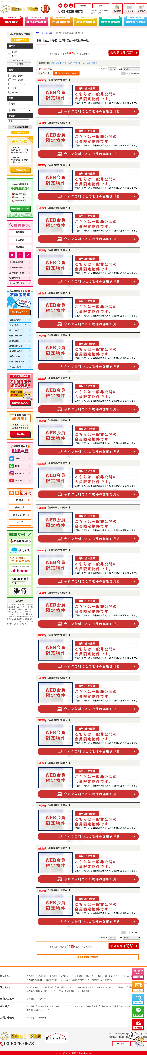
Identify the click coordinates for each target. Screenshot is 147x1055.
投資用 (94, 63)
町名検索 (20, 247)
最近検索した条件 (93, 976)
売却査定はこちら (19, 312)
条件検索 (20, 232)
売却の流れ (14, 341)
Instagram (16, 473)
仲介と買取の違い (16, 335)
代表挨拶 (19, 507)
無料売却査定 (32, 987)
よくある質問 (15, 367)
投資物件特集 (15, 278)
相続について (15, 356)
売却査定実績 (15, 320)
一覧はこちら (20, 170)
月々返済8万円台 (16, 262)
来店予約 (141, 8)
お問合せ (129, 8)
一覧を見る (20, 434)
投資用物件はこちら (20, 208)
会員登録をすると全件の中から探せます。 (94, 52)
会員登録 (83, 6)
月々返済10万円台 (17, 273)
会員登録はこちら (20, 403)
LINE (14, 466)
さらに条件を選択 (20, 127)
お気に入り (66, 976)
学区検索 (20, 240)
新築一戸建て (56, 63)
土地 (88, 63)
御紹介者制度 (91, 1006)
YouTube (16, 480)
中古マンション (80, 63)
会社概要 (117, 8)
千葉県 (12, 52)
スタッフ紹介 (19, 515)
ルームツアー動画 (16, 283)
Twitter (15, 458)
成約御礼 (105, 1006)
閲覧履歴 (78, 976)
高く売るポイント (16, 330)
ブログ (19, 522)
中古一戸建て (68, 63)
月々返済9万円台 (16, 267)
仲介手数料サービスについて (100, 980)
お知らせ (78, 1006)
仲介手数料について (17, 325)
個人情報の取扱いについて (38, 1010)
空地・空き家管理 (16, 361)
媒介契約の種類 (15, 351)
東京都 (12, 56)
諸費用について (15, 346)
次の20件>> (135, 74)
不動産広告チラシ (120, 1006)
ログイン (101, 6)
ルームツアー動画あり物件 (72, 980)
